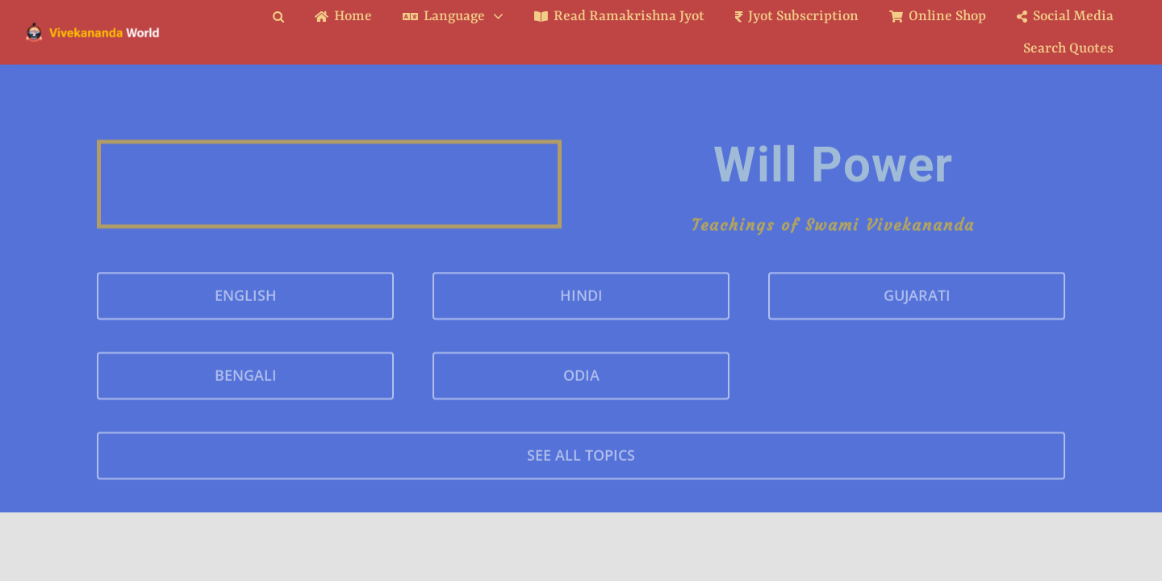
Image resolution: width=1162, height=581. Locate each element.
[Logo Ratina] (92, 27)
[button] (290, 16)
